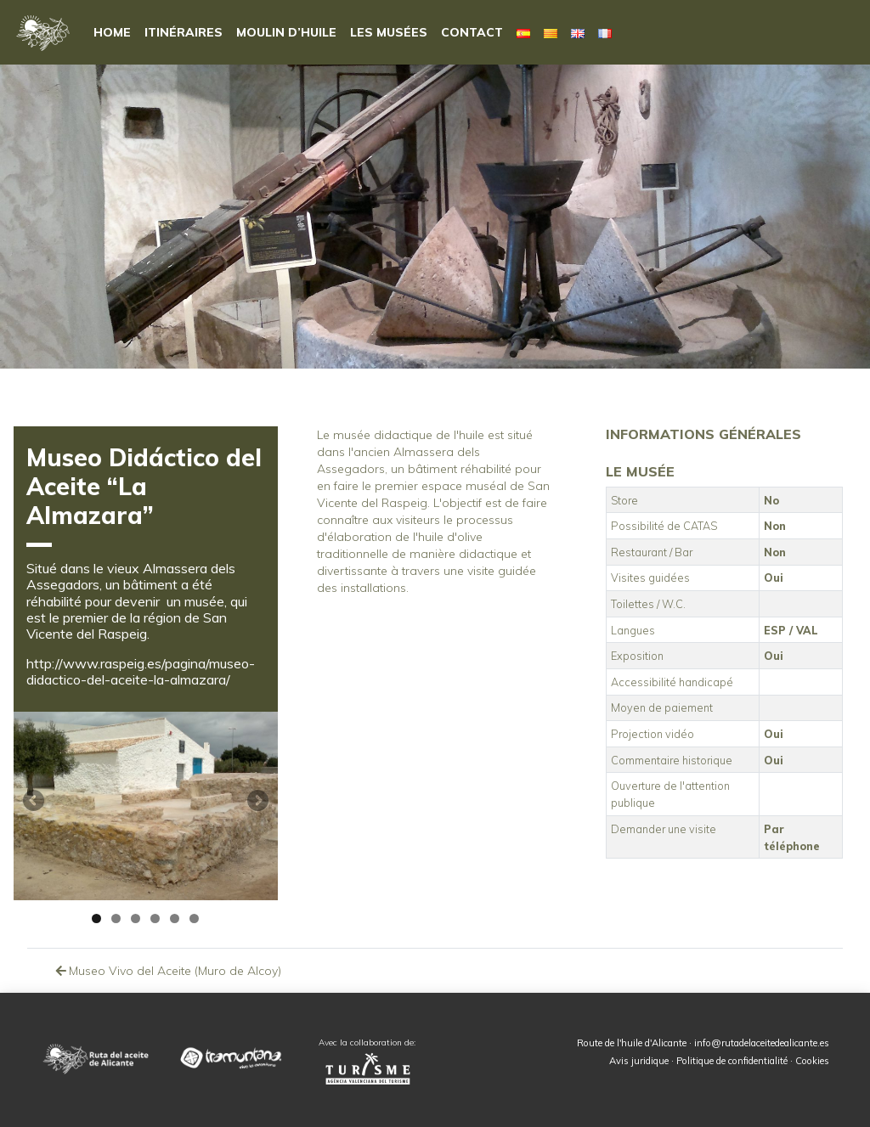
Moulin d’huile (286, 32)
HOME (112, 32)
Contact (472, 32)
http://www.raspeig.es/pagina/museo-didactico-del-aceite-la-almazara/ (140, 671)
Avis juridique (639, 1061)
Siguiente (256, 801)
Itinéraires (183, 32)
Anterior (35, 801)
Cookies (812, 1061)
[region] (146, 806)
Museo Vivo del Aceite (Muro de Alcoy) (167, 970)
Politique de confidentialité (732, 1061)
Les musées (388, 32)
